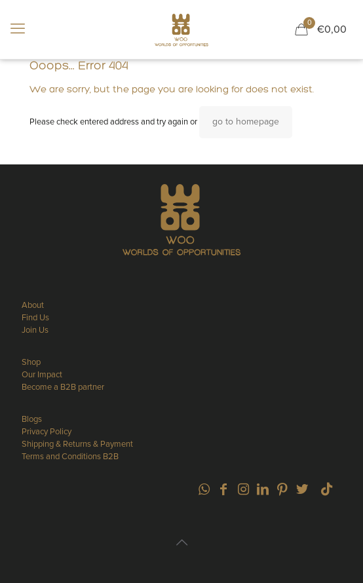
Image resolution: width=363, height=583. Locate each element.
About (33, 305)
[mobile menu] (18, 29)
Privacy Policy (46, 431)
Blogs (32, 419)
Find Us (35, 317)
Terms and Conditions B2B (70, 456)
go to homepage (245, 121)
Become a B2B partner (63, 387)
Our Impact (42, 374)
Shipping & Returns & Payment (77, 444)
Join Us (35, 330)
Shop (31, 362)
